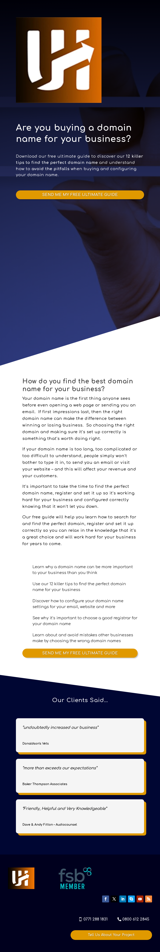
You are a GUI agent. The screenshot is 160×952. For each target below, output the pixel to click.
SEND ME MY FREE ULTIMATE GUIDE (80, 195)
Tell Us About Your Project (111, 935)
